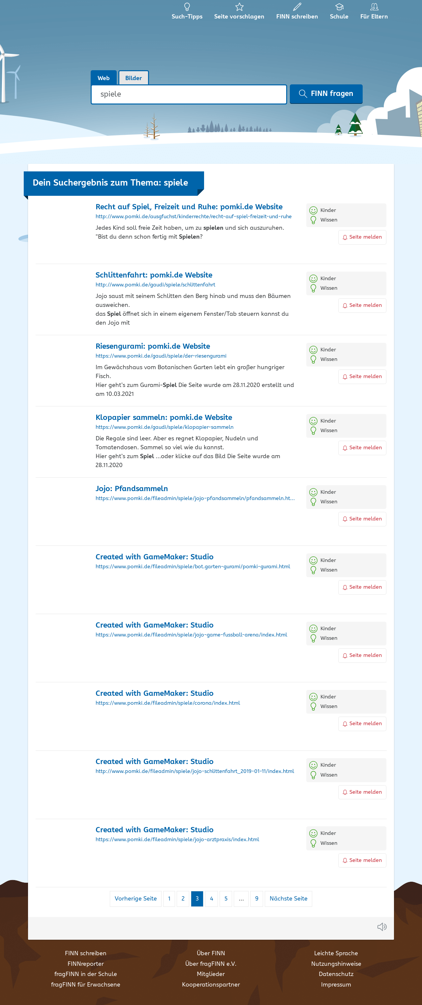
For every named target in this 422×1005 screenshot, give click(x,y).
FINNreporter (86, 964)
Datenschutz (336, 974)
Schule (339, 13)
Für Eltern (375, 13)
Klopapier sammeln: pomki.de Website (164, 418)
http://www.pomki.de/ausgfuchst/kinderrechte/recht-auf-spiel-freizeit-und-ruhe (194, 217)
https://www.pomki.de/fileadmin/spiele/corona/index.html (168, 703)
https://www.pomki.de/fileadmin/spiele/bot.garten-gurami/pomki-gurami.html (193, 567)
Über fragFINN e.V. (210, 964)
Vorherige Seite (136, 898)
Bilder (133, 78)
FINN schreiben (85, 953)
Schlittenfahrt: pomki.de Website (154, 275)
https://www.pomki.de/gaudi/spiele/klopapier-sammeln (164, 427)
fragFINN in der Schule (85, 974)
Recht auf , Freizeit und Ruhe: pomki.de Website (189, 207)
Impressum (336, 985)
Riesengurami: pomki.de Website (153, 346)
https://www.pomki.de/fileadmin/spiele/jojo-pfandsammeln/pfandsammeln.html (196, 499)
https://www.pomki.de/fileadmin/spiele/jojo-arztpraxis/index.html (177, 840)
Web (104, 78)
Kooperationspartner (211, 985)
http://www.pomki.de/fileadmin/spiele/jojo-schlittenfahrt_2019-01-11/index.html (195, 772)
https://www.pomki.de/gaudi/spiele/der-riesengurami (161, 356)
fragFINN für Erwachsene (85, 985)
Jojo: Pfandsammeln (132, 489)
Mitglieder (211, 974)
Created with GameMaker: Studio (155, 557)
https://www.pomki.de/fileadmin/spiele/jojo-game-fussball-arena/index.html (191, 635)
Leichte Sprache (336, 953)
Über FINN (211, 953)
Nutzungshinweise (336, 964)
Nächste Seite (289, 898)
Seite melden (362, 237)
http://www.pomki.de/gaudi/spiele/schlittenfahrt (155, 285)
